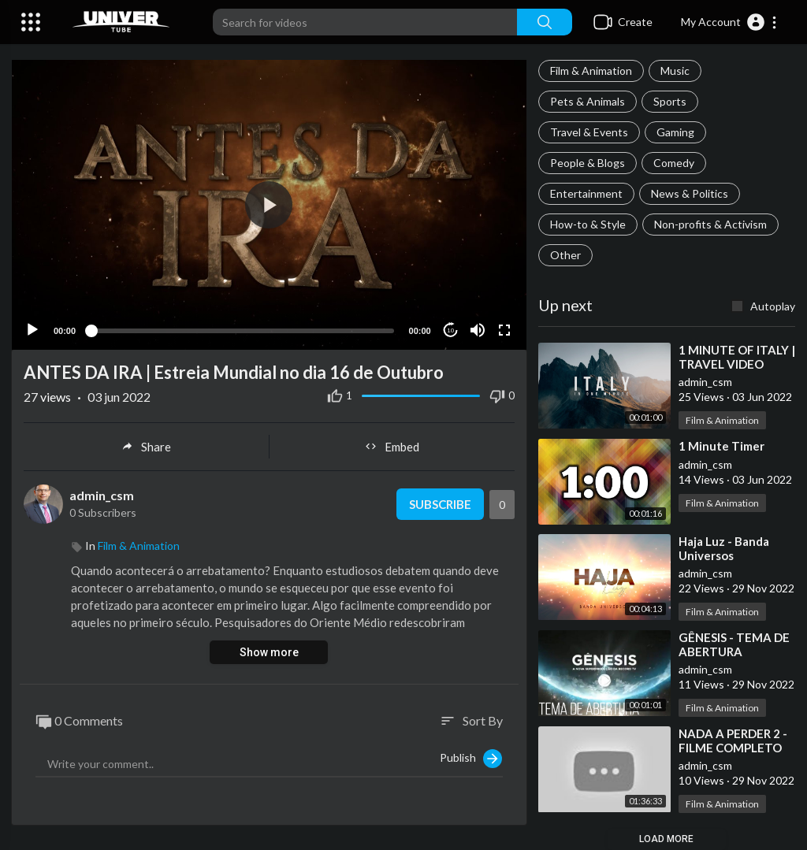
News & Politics (689, 193)
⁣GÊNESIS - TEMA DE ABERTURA (734, 644)
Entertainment (586, 193)
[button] (729, 22)
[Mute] (477, 329)
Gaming (675, 132)
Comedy (673, 162)
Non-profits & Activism (710, 224)
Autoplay (772, 306)
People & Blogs (587, 162)
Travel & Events (589, 132)
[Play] (32, 329)
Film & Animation (591, 70)
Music (675, 70)
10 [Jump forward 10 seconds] (450, 329)
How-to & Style (588, 224)
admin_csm (101, 494)
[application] (269, 204)
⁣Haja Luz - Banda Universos (724, 548)
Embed (392, 446)
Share (146, 446)
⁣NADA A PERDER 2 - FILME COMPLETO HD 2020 (733, 747)
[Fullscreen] (504, 329)
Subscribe (440, 503)
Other (565, 255)
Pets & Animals (587, 101)
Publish (471, 757)
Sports (669, 101)
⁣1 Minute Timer (721, 446)
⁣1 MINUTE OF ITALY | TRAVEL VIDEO (737, 357)
